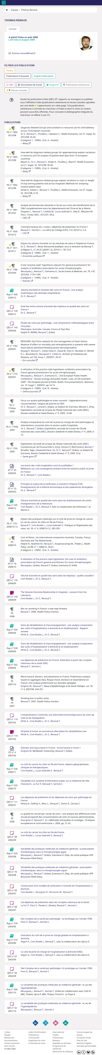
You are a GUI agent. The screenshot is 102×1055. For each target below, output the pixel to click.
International (58, 1032)
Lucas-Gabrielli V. (63, 211)
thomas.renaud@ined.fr (24, 53)
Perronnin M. (55, 892)
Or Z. (23, 133)
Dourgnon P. (27, 820)
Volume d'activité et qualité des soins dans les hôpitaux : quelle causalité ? (57, 575)
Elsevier (27, 280)
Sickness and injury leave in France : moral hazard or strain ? (50, 747)
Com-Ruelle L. (44, 474)
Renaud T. (32, 133)
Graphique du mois (37, 1040)
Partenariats (58, 1037)
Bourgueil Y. (45, 354)
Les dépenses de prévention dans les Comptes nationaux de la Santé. (55, 902)
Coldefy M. (48, 211)
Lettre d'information (37, 1032)
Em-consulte (29, 360)
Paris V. (33, 905)
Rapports (53, 84)
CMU (25, 217)
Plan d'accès (9, 1046)
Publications (34, 1035)
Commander (34, 1037)
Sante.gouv (29, 456)
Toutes (9, 70)
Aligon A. (25, 941)
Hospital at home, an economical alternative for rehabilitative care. (54, 731)
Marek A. (25, 509)
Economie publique (32, 256)
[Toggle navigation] (3, 2)
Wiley (26, 143)
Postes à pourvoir (12, 1043)
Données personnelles (86, 1046)
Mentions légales (84, 1043)
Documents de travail (30, 84)
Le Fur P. (37, 783)
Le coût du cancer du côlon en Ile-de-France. (43, 832)
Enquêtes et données (62, 1043)
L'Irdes (7, 1032)
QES (9, 84)
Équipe (7, 1035)
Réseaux (56, 1040)
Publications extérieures (76, 84)
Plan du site (82, 1040)
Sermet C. (36, 230)
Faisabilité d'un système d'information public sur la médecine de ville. (55, 780)
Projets (56, 1035)
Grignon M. (26, 686)
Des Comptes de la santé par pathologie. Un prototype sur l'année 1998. (56, 968)
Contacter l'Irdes (84, 1037)
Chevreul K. (26, 783)
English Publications (44, 76)
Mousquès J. (27, 271)
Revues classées (16, 90)
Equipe (14, 9)
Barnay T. (89, 447)
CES (25, 233)
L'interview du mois (37, 1043)
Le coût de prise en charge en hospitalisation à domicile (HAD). (52, 951)
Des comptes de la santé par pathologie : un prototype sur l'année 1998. (56, 918)
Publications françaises (17, 76)
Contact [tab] (13, 28)
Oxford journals (31, 391)
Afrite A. (25, 634)
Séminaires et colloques (63, 1051)
